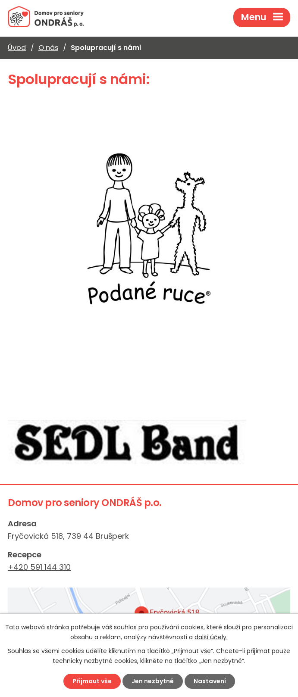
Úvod (17, 48)
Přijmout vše (92, 681)
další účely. (211, 637)
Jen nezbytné (153, 681)
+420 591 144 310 (39, 567)
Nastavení (210, 681)
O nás (48, 48)
